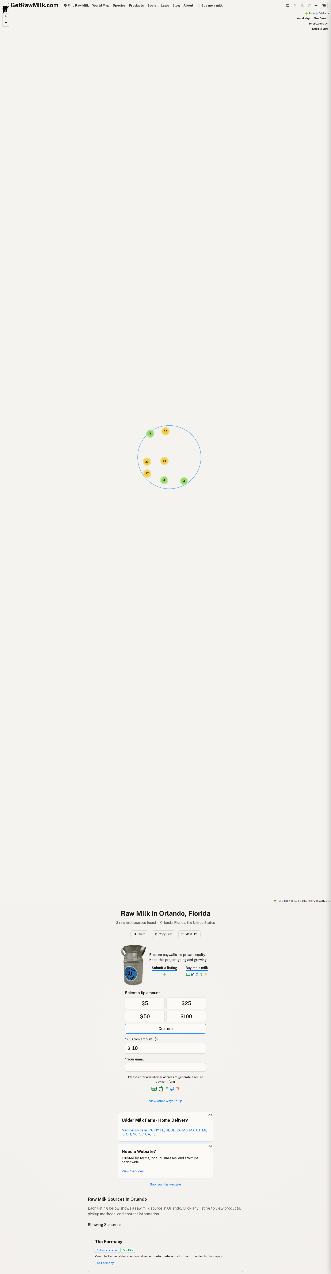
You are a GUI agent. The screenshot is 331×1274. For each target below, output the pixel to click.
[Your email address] (165, 1067)
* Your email (134, 1059)
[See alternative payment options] (172, 1088)
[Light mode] (316, 5)
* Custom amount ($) (141, 1039)
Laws (165, 5)
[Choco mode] (309, 5)
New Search (321, 18)
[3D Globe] (287, 5)
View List (189, 934)
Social (152, 5)
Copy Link (163, 934)
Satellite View (320, 28)
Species (119, 5)
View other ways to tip (165, 1101)
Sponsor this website (165, 1184)
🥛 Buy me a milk (210, 5)
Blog (176, 5)
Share (139, 934)
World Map (100, 5)
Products (136, 5)
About (188, 5)
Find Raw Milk (76, 5)
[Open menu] (324, 5)
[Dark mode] (302, 5)
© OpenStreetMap (296, 901)
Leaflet (279, 901)
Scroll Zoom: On (318, 23)
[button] (150, 433)
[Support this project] (295, 5)
